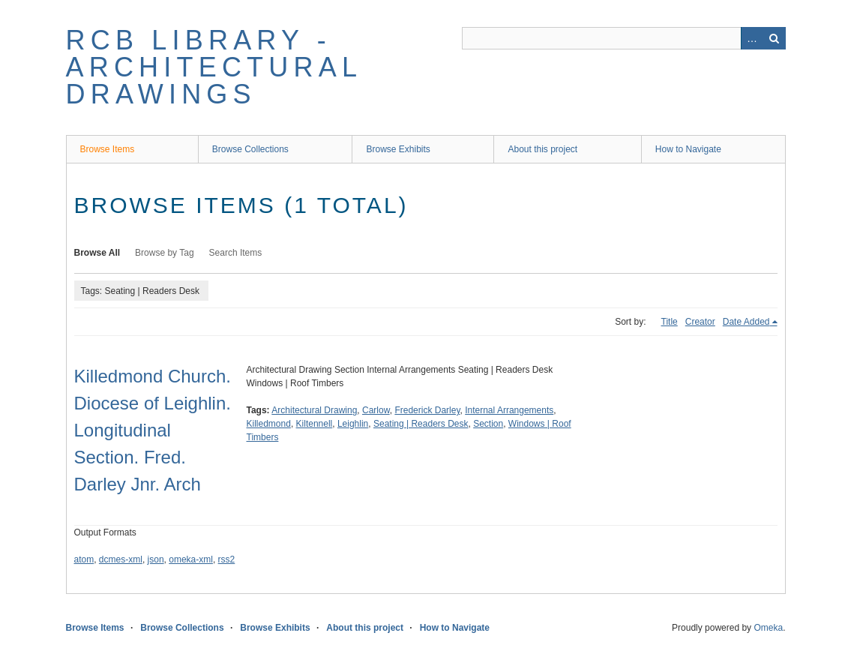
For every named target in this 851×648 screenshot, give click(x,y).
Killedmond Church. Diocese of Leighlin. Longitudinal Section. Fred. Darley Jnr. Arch (152, 430)
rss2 (226, 559)
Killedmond (269, 423)
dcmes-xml (120, 559)
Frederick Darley (427, 410)
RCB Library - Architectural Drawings (213, 67)
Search (774, 38)
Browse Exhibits (398, 149)
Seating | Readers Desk (421, 423)
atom (84, 559)
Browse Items (107, 149)
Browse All (97, 253)
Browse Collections (250, 149)
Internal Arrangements (509, 410)
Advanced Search (752, 38)
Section (488, 423)
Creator (700, 321)
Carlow (376, 410)
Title (669, 321)
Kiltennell (314, 423)
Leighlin (352, 423)
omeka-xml (191, 559)
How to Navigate (688, 149)
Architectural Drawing (314, 410)
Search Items (235, 253)
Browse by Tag (164, 253)
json (156, 559)
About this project (542, 149)
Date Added (746, 321)
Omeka (768, 627)
